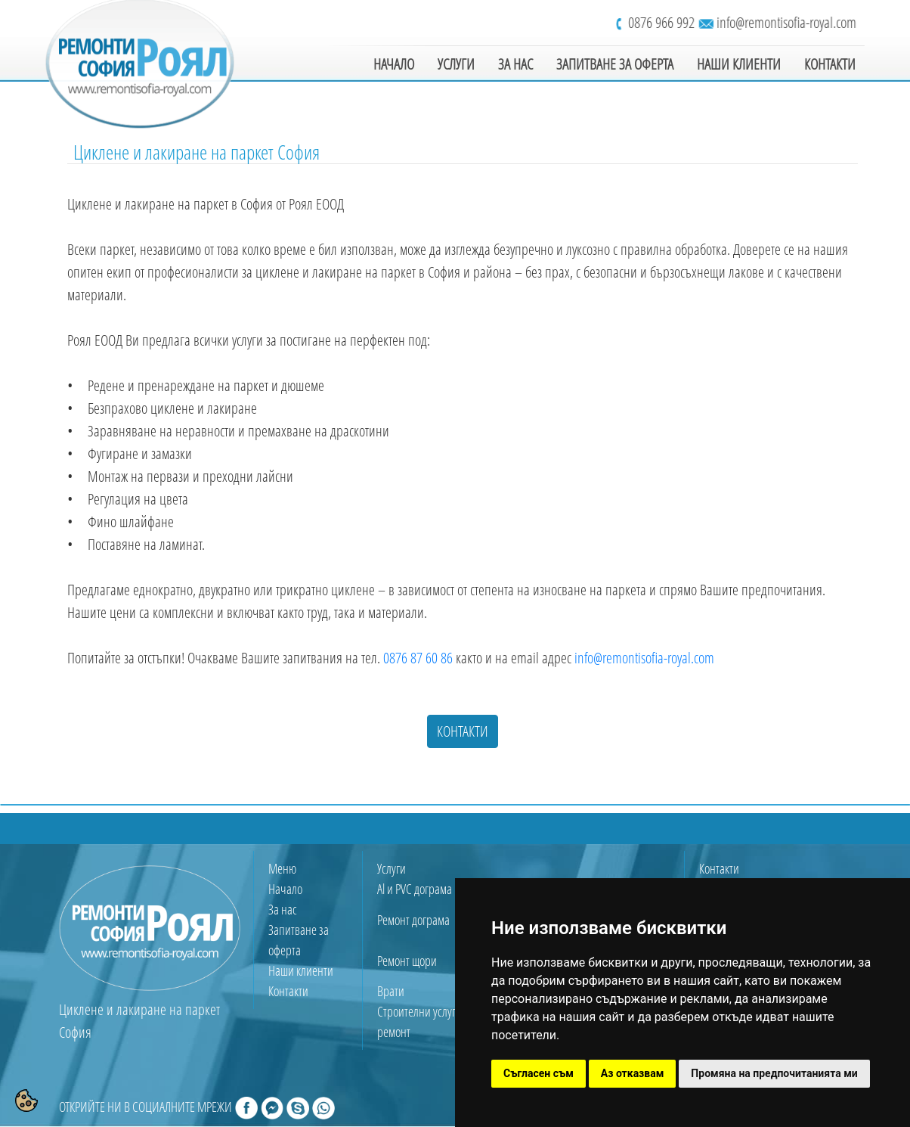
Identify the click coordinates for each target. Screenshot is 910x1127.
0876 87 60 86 (418, 657)
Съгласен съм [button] (538, 1073)
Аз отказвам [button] (632, 1073)
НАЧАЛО (393, 64)
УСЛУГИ (456, 64)
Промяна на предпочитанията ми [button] (774, 1073)
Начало (285, 889)
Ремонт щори (407, 961)
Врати (390, 991)
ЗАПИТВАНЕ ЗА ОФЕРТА (614, 64)
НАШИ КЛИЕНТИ (739, 64)
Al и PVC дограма (414, 889)
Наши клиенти (300, 970)
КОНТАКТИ (830, 64)
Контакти (288, 991)
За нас (282, 909)
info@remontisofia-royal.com (789, 22)
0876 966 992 (662, 22)
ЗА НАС (515, 64)
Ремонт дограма (413, 920)
